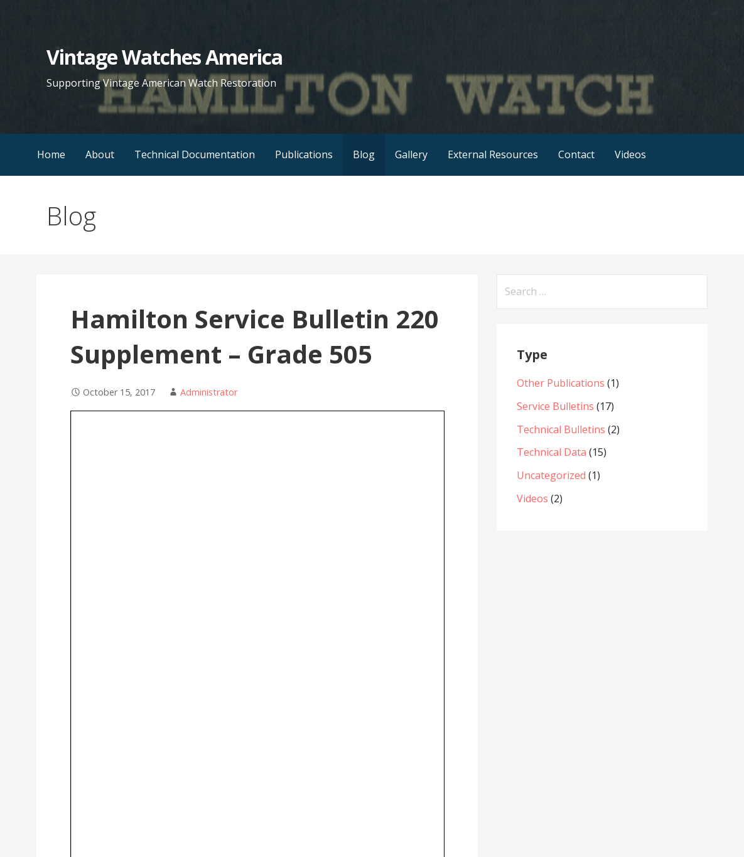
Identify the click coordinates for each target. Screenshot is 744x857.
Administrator (208, 392)
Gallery (411, 154)
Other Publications (561, 383)
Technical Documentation (194, 154)
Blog (364, 154)
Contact (576, 154)
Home (51, 154)
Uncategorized (551, 475)
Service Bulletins (555, 406)
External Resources (493, 154)
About (99, 154)
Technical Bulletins (561, 429)
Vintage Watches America (164, 56)
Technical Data (551, 452)
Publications (304, 154)
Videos (630, 154)
